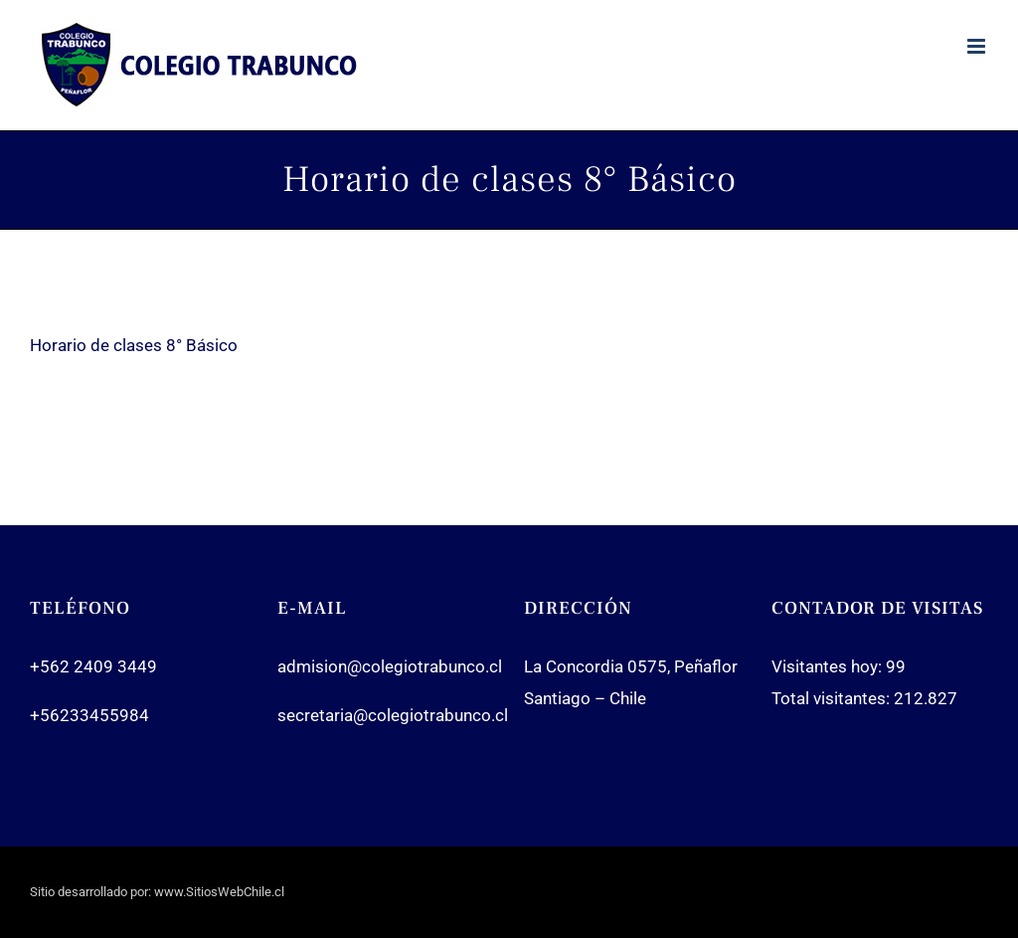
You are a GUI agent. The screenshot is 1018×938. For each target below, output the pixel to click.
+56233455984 (89, 715)
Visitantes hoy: (828, 666)
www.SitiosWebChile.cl (219, 891)
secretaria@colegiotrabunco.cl (392, 715)
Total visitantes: (832, 698)
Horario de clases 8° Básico (134, 345)
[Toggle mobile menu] (977, 46)
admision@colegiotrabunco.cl (389, 666)
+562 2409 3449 (93, 666)
